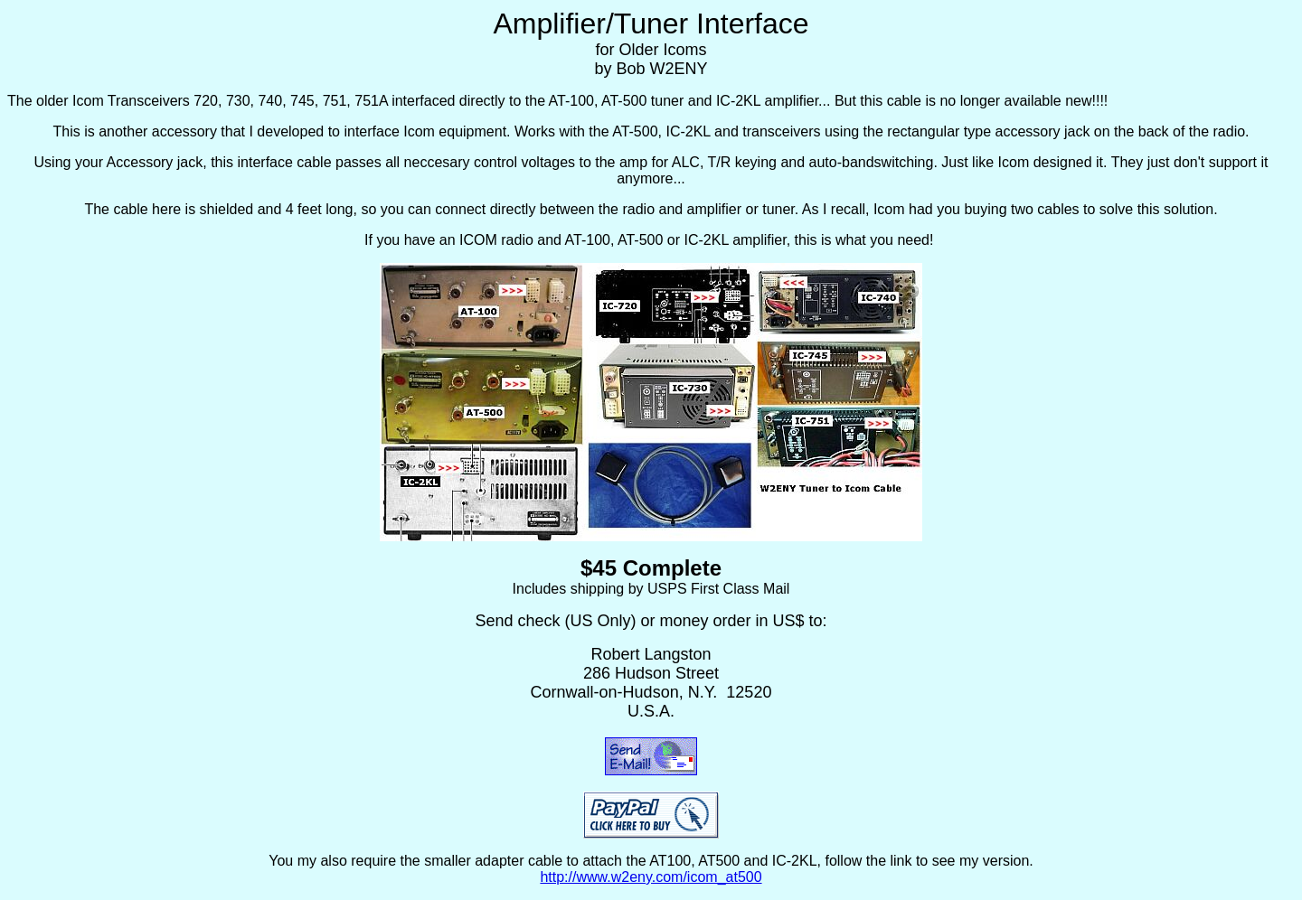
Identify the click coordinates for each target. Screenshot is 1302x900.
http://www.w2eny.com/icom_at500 (650, 877)
